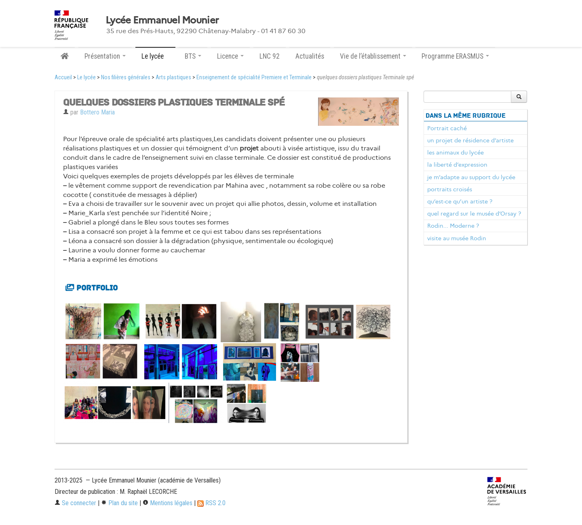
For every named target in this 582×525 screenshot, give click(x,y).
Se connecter (75, 503)
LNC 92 (269, 56)
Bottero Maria (97, 112)
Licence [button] (230, 56)
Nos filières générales (125, 77)
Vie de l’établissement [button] (373, 56)
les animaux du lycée (455, 152)
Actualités (309, 56)
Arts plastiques (173, 77)
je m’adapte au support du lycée (471, 177)
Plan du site (119, 503)
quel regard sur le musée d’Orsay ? (474, 213)
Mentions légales (167, 503)
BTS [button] (193, 56)
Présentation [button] (105, 56)
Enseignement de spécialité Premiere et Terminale (254, 77)
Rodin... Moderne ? (453, 225)
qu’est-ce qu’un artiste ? (459, 201)
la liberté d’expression (457, 164)
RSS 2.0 (211, 503)
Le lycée (86, 77)
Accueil (63, 77)
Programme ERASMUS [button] (455, 56)
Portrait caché (447, 128)
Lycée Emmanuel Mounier (162, 20)
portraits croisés (449, 189)
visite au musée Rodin (456, 238)
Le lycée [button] (155, 56)
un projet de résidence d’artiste (470, 140)
